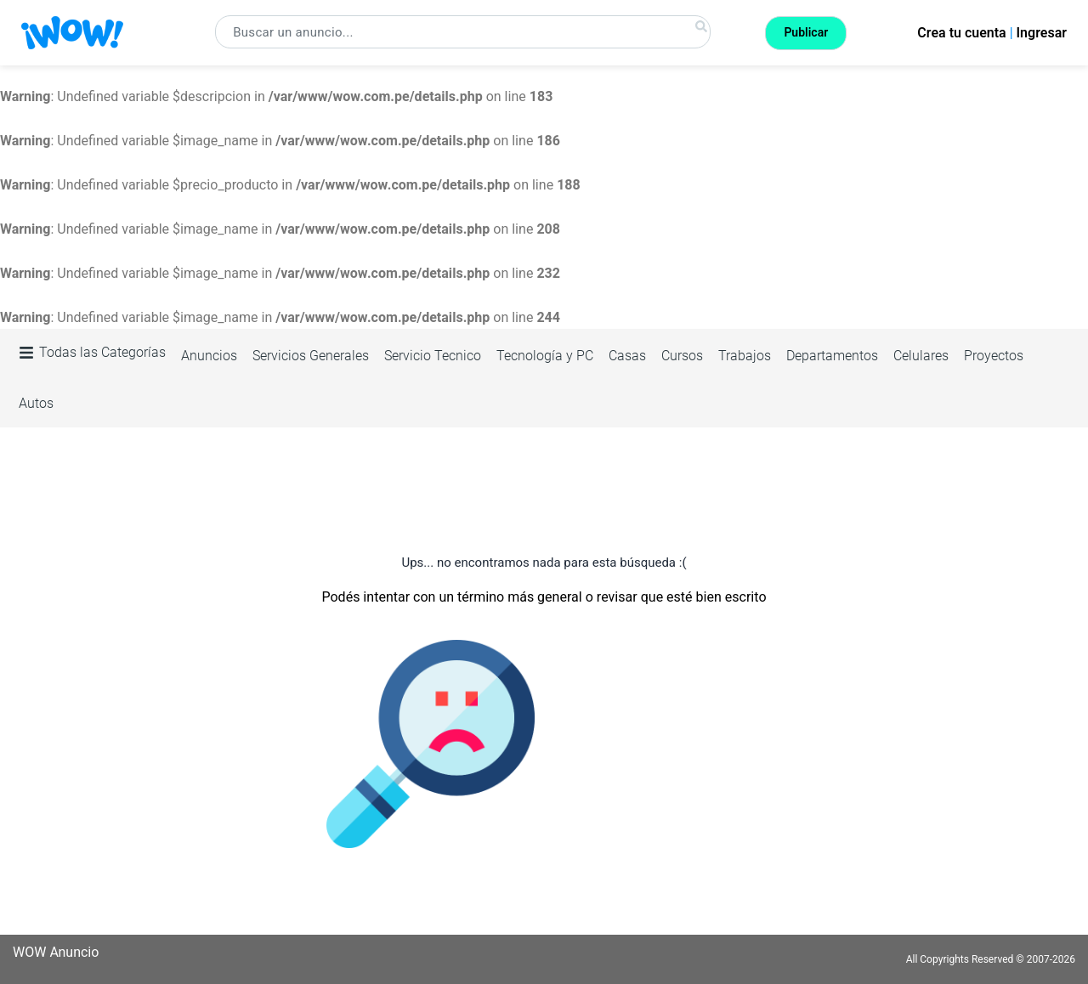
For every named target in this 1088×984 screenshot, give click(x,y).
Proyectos (993, 356)
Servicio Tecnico (432, 356)
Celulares (921, 356)
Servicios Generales (310, 356)
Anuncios (209, 356)
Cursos (682, 356)
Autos (36, 403)
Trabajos (744, 356)
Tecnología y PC (544, 356)
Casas (627, 356)
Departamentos (832, 356)
